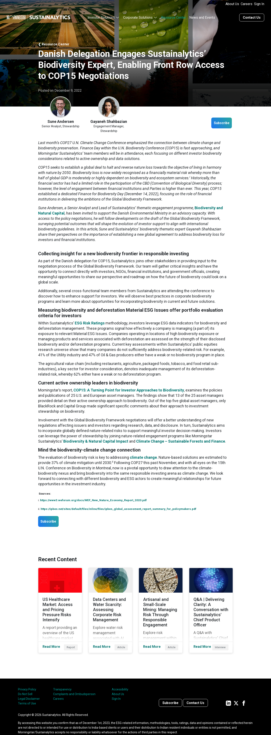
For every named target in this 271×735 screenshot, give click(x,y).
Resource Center (173, 15)
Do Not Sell (25, 686)
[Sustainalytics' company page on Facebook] (243, 695)
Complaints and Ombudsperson (74, 686)
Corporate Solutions (138, 15)
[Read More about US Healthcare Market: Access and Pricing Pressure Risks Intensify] (60, 606)
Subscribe (218, 121)
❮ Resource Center (53, 42)
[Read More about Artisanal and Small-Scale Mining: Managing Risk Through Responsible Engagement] (161, 606)
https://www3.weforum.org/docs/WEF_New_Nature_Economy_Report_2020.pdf (93, 498)
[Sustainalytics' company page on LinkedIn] (228, 695)
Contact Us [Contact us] (252, 15)
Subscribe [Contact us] (170, 695)
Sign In (259, 4)
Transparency (62, 681)
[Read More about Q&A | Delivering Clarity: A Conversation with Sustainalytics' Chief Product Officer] (211, 606)
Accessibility (120, 681)
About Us (232, 4)
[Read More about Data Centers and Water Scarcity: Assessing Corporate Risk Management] (110, 606)
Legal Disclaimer (29, 690)
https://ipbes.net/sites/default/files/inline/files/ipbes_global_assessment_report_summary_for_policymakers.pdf (118, 506)
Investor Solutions (101, 15)
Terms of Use (27, 695)
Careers (246, 4)
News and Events (202, 15)
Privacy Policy (27, 681)
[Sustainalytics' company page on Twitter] (236, 695)
